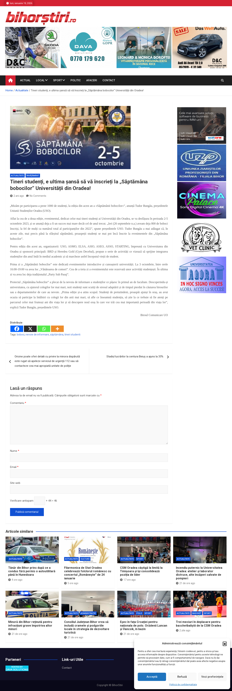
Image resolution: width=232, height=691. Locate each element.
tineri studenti (72, 334)
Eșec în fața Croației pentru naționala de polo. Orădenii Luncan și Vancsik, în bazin (143, 625)
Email (14, 467)
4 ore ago (15, 579)
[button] (225, 643)
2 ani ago (17, 195)
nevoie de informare (37, 334)
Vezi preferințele (212, 676)
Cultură (85, 559)
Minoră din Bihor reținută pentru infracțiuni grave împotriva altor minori (30, 625)
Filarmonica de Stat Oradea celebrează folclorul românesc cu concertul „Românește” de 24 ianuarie (87, 573)
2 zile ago (183, 630)
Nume (14, 451)
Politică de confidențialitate (183, 684)
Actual (25, 80)
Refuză (182, 676)
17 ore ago (128, 579)
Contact (108, 80)
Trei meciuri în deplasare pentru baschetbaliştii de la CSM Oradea (198, 623)
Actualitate (17, 175)
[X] (30, 329)
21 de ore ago (185, 583)
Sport (57, 80)
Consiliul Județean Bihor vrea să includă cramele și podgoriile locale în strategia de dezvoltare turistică (86, 627)
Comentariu (18, 403)
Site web (15, 483)
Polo (139, 613)
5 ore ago (71, 583)
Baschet (196, 613)
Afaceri (91, 80)
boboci (20, 334)
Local (40, 80)
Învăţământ (32, 175)
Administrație (88, 613)
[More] (57, 329)
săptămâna (56, 334)
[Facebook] (16, 329)
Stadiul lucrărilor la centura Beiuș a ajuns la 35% (135, 356)
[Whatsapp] (43, 329)
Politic (76, 80)
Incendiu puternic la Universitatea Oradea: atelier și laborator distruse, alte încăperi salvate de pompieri (199, 573)
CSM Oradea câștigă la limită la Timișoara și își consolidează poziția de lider (141, 571)
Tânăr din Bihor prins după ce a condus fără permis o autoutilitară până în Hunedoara (31, 571)
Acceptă (152, 676)
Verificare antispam (21, 500)
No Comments (38, 195)
